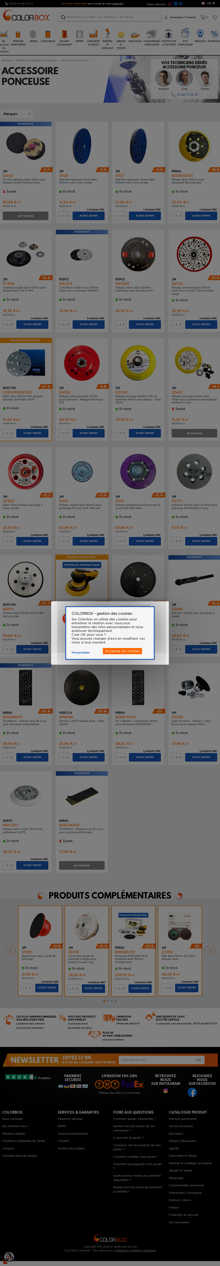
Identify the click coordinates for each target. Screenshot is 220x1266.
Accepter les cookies (122, 651)
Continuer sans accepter (133, 604)
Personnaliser (81, 652)
